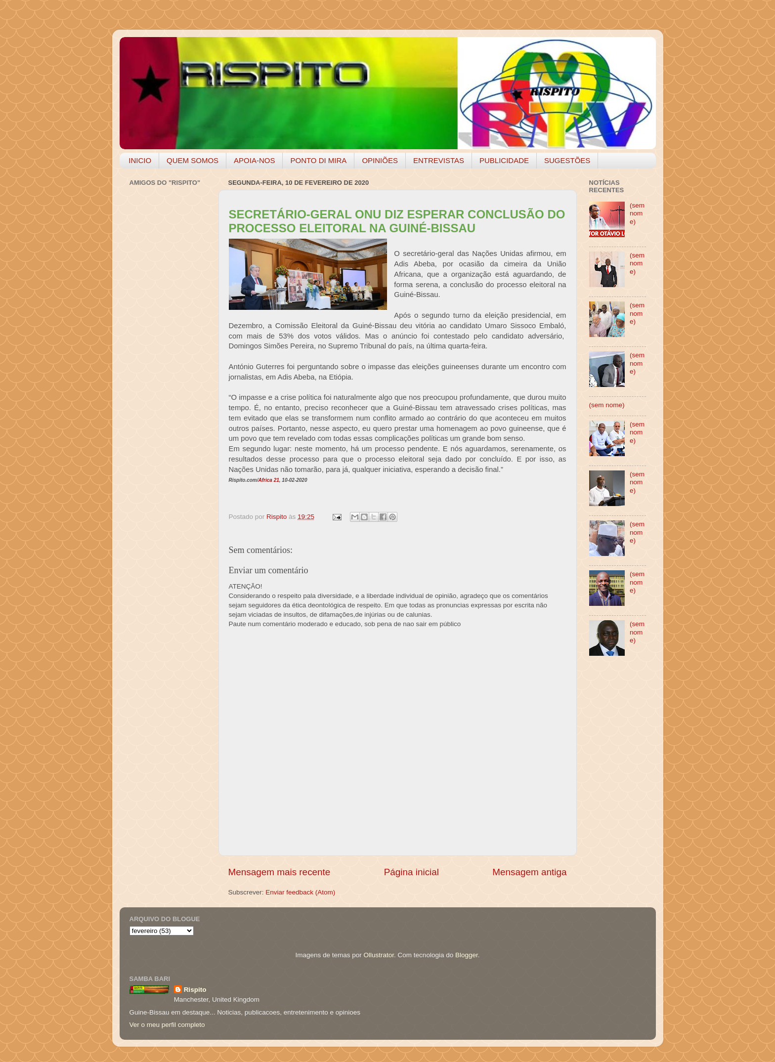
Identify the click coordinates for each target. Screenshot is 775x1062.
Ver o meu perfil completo (167, 1024)
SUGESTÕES (567, 160)
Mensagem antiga (529, 872)
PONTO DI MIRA (318, 160)
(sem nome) (637, 213)
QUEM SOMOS (192, 160)
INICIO (140, 160)
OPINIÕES (380, 160)
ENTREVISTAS (438, 160)
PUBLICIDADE (504, 160)
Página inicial (411, 872)
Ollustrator (379, 955)
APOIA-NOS (254, 160)
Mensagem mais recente (279, 872)
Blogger (466, 955)
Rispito (195, 989)
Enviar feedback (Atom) (300, 892)
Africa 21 (268, 480)
